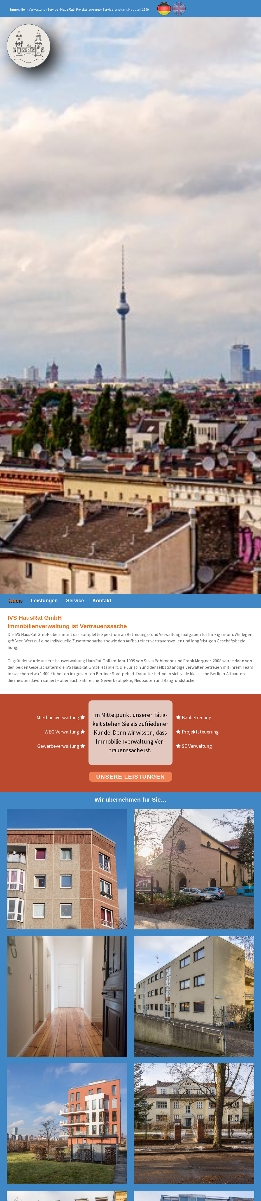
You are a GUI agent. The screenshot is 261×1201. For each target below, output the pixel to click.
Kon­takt (101, 600)
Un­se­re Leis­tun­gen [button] (130, 776)
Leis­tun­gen (44, 600)
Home (15, 600)
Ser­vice (75, 600)
